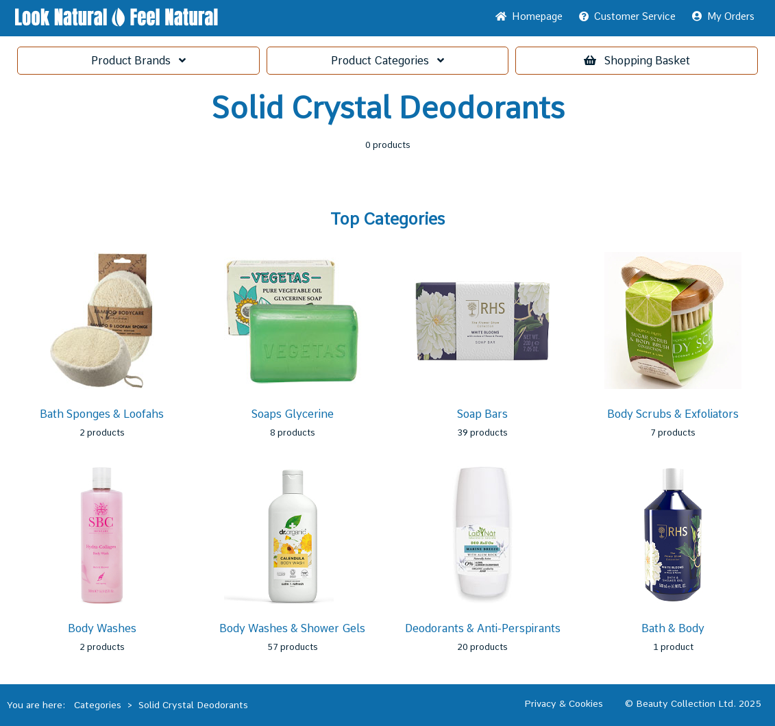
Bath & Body (672, 628)
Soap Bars (482, 414)
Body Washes (102, 628)
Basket (637, 60)
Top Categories (387, 219)
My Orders (723, 16)
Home (529, 16)
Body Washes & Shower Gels (292, 628)
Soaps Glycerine (292, 414)
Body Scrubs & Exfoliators (673, 414)
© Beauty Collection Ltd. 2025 (693, 703)
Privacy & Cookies (563, 703)
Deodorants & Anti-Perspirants (483, 628)
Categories (387, 60)
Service (627, 16)
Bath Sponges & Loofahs (102, 414)
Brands (138, 60)
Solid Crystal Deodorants (193, 704)
